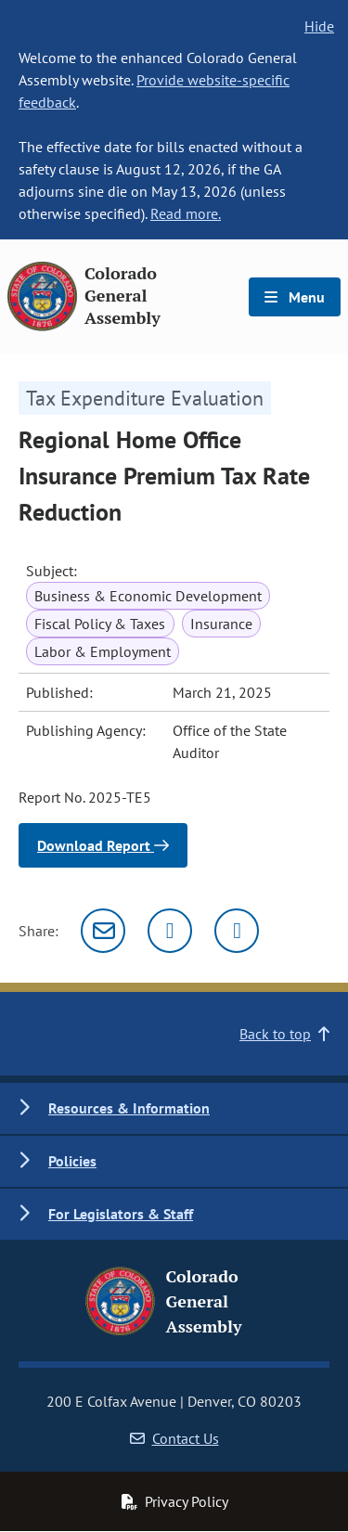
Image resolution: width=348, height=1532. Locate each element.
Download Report (103, 845)
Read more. (185, 213)
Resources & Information (129, 1108)
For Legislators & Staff (120, 1213)
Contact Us (174, 1438)
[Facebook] (236, 930)
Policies (72, 1161)
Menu (294, 297)
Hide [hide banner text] (319, 26)
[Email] (103, 930)
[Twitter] (170, 930)
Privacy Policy (174, 1501)
